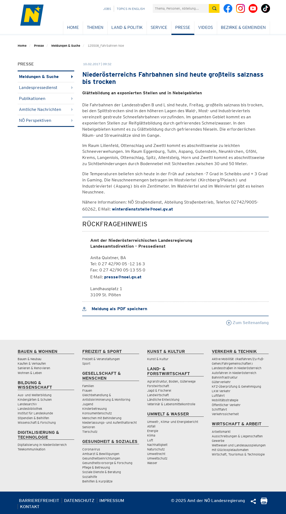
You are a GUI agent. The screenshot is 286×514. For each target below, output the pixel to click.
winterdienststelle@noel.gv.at (142, 209)
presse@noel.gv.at (123, 276)
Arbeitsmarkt (221, 432)
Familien (88, 386)
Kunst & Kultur (158, 359)
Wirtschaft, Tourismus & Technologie (238, 454)
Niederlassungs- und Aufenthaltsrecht (109, 422)
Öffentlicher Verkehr (226, 405)
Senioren (88, 427)
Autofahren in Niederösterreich (234, 373)
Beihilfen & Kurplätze (97, 481)
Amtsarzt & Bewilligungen (100, 454)
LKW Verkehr (221, 391)
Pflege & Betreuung (96, 467)
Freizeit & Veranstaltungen (101, 359)
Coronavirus (91, 449)
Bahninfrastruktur (225, 377)
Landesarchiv (27, 404)
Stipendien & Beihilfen (33, 418)
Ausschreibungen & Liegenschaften (237, 436)
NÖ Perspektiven (46, 120)
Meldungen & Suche (65, 46)
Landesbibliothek (30, 409)
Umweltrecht (156, 454)
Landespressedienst (46, 87)
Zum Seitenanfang (247, 322)
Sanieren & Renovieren (34, 368)
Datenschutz (79, 500)
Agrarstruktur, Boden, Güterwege (171, 381)
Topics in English (131, 9)
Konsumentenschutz (97, 413)
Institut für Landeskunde (35, 413)
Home (73, 27)
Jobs (107, 9)
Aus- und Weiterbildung (35, 395)
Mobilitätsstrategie (225, 400)
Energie (152, 431)
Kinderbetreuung (94, 409)
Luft (150, 440)
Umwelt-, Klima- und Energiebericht (172, 422)
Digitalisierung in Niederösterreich (42, 445)
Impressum (111, 500)
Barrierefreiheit (39, 500)
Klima (151, 435)
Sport (86, 363)
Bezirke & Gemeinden (243, 27)
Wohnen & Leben (30, 373)
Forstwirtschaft (158, 386)
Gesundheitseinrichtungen (101, 458)
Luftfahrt (218, 396)
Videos (205, 27)
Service (159, 27)
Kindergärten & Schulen (35, 400)
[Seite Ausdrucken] (264, 502)
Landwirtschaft (158, 395)
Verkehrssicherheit (225, 414)
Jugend (87, 404)
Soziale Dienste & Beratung (101, 472)
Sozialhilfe (89, 477)
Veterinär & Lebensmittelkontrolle (171, 404)
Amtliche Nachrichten (46, 109)
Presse (182, 27)
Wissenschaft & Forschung (37, 422)
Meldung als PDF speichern (114, 308)
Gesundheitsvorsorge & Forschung (107, 463)
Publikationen (46, 98)
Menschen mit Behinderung (102, 418)
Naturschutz (156, 449)
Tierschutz (89, 432)
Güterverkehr (221, 382)
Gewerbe (218, 441)
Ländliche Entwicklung (163, 400)
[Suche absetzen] (214, 8)
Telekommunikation (31, 449)
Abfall (151, 426)
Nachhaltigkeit (157, 445)
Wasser (152, 463)
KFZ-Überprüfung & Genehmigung (236, 386)
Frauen (87, 390)
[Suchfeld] (181, 8)
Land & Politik (127, 27)
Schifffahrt (219, 409)
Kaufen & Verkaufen (32, 363)
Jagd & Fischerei (159, 390)
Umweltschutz (157, 458)
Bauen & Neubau (29, 359)
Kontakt (30, 506)
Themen (95, 27)
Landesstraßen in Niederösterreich (236, 368)
